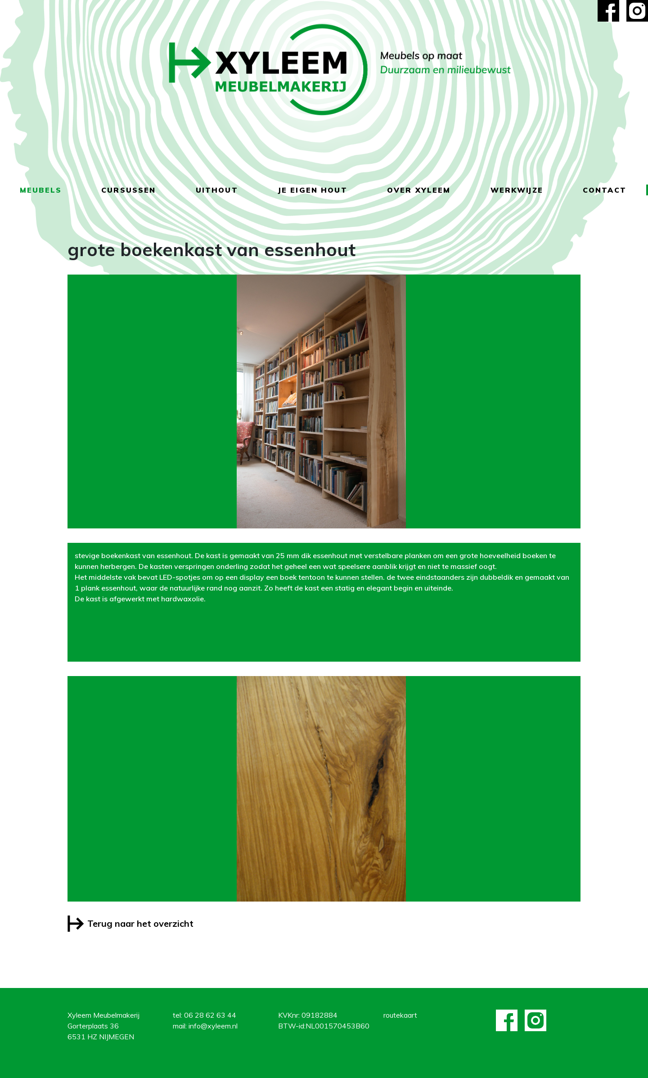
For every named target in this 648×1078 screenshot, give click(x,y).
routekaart (400, 1014)
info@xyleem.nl (213, 1025)
